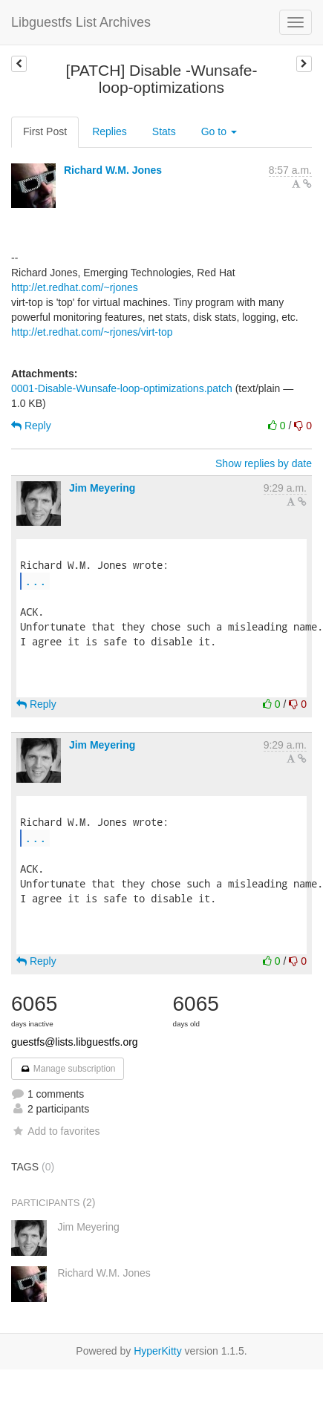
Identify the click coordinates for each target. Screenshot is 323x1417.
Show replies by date (263, 463)
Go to (219, 131)
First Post (45, 131)
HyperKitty (158, 1351)
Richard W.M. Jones (113, 170)
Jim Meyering (102, 488)
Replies (109, 131)
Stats (164, 131)
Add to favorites (55, 1131)
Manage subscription (67, 1068)
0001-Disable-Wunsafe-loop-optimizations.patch (121, 388)
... (36, 580)
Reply (31, 425)
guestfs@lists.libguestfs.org (74, 1042)
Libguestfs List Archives (81, 22)
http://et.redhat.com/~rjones (74, 287)
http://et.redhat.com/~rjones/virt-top (92, 332)
